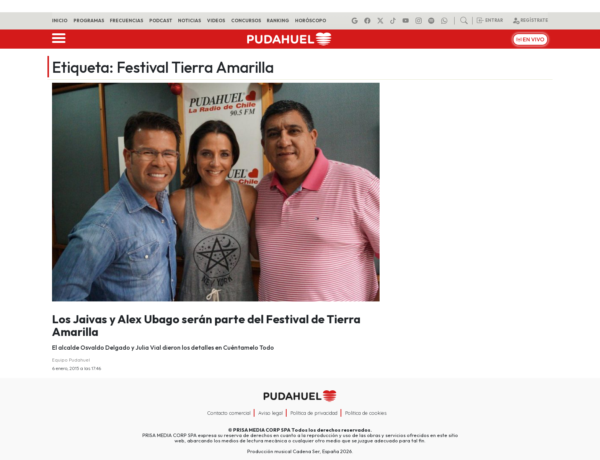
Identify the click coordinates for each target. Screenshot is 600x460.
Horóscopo (310, 20)
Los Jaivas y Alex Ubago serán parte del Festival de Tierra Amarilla (206, 325)
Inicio (59, 20)
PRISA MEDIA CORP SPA (261, 430)
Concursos (246, 20)
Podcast (160, 20)
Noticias (189, 20)
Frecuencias (126, 20)
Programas (88, 20)
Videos (216, 20)
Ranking (278, 20)
